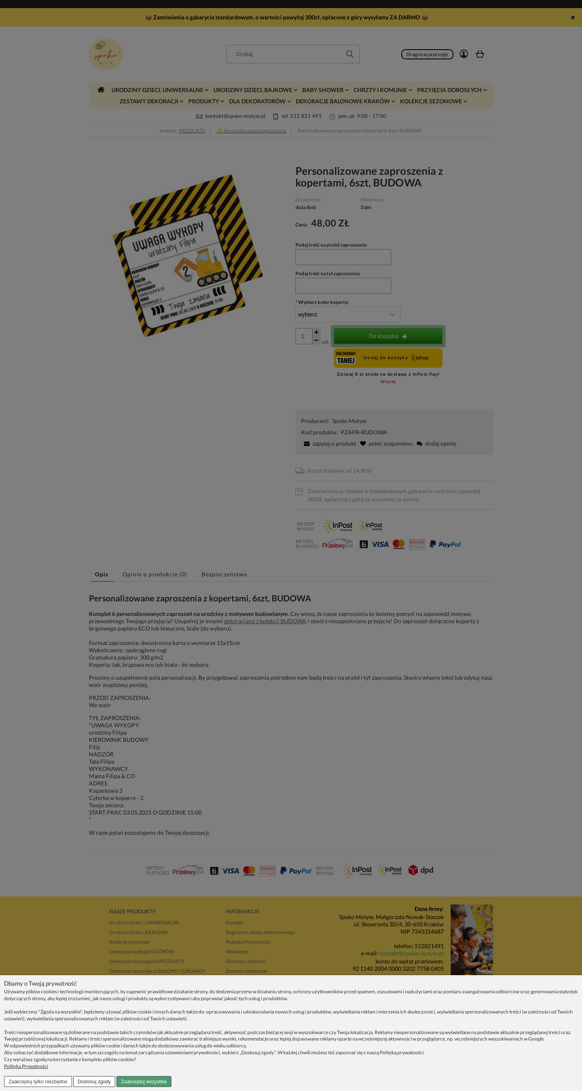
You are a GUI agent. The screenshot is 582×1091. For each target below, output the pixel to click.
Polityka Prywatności (26, 1066)
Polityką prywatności (402, 1052)
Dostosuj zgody (94, 1082)
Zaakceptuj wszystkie (144, 1082)
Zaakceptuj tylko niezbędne (37, 1082)
